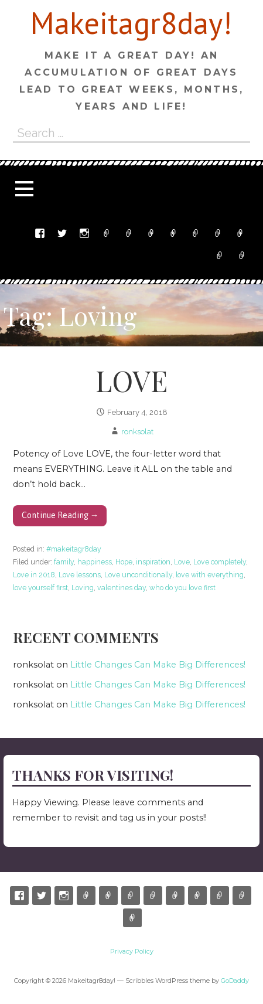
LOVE (131, 380)
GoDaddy (235, 981)
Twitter (62, 233)
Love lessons (80, 574)
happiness (94, 561)
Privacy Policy (242, 255)
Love (182, 561)
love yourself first (40, 587)
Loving (82, 587)
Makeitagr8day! (131, 22)
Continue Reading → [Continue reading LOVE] (60, 515)
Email (128, 233)
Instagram (84, 233)
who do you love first (182, 587)
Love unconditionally (138, 574)
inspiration (153, 561)
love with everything (210, 574)
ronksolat (137, 431)
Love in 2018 (34, 574)
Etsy (106, 233)
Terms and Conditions (219, 255)
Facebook (39, 233)
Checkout (218, 233)
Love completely (219, 561)
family (64, 561)
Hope (123, 561)
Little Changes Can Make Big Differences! (157, 664)
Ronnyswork (151, 233)
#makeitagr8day (73, 548)
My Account (240, 233)
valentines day (121, 587)
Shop (173, 233)
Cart (195, 233)
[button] (24, 188)
